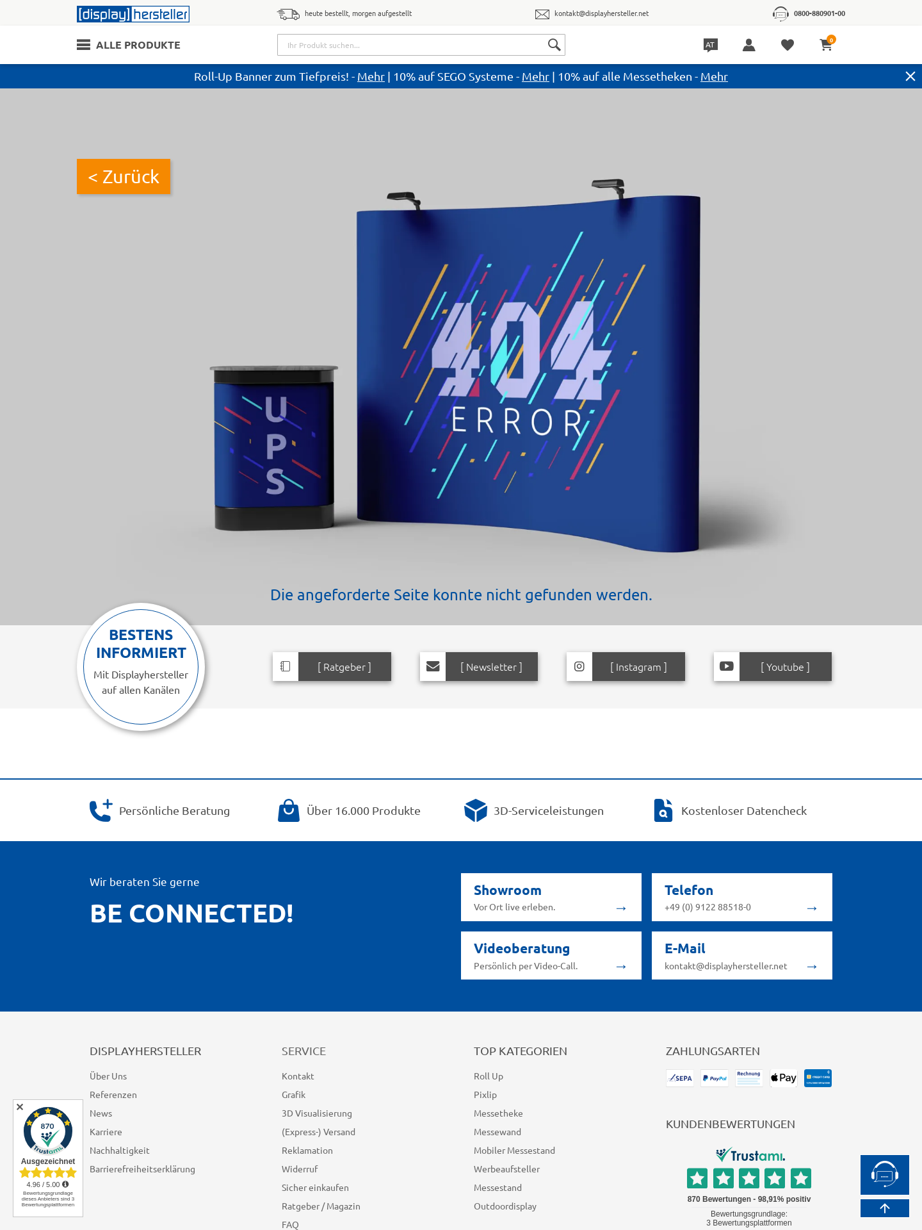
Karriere (106, 1131)
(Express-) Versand (320, 1131)
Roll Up (488, 1075)
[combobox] (423, 45)
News (101, 1113)
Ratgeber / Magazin (321, 1206)
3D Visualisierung (317, 1113)
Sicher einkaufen (315, 1187)
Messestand (498, 1187)
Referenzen (113, 1094)
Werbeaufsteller (505, 1168)
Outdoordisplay (504, 1206)
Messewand (498, 1131)
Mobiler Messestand (514, 1150)
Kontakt (297, 1075)
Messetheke (498, 1113)
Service (307, 1050)
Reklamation (307, 1150)
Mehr (366, 75)
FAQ (291, 1224)
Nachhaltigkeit (118, 1150)
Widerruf (299, 1168)
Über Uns (108, 1075)
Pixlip (484, 1094)
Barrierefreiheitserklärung (140, 1168)
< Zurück (124, 176)
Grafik (293, 1094)
